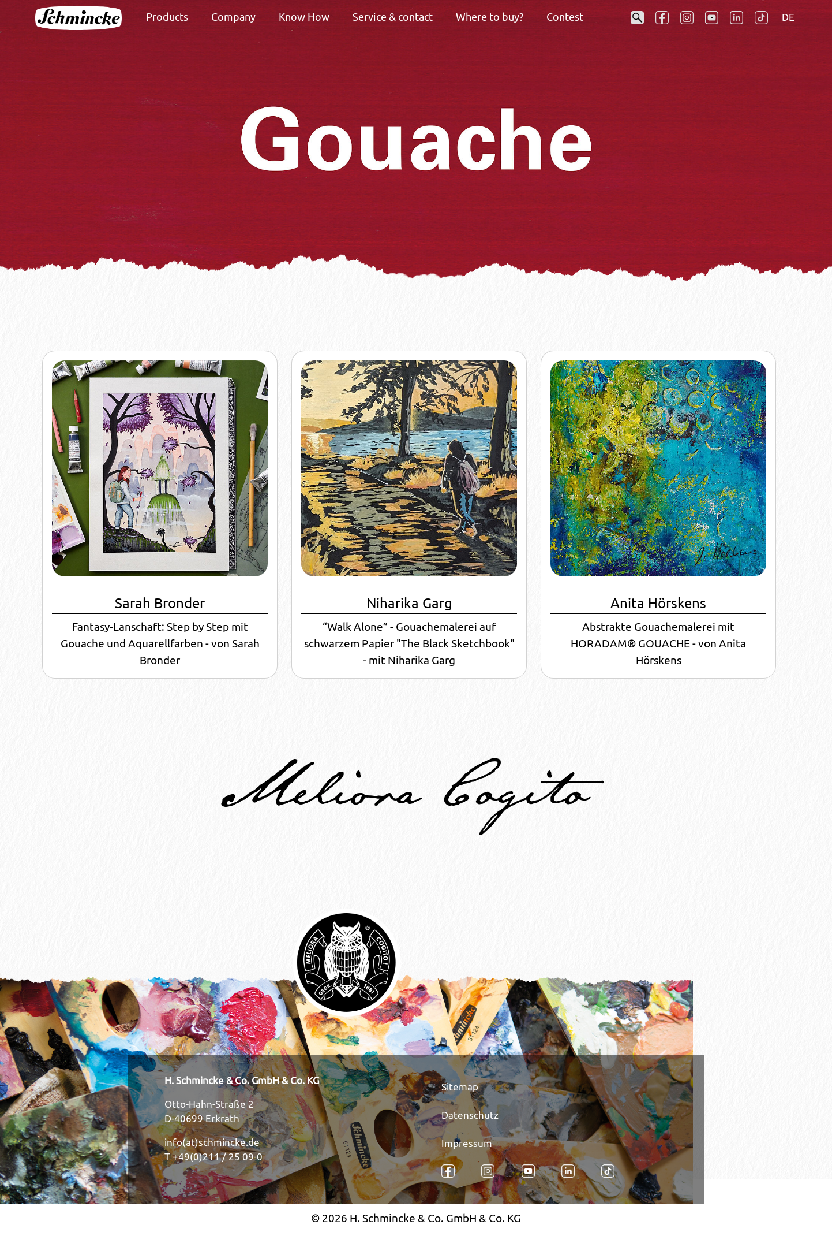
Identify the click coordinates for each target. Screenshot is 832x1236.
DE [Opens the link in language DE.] (788, 17)
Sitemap (459, 1087)
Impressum (466, 1143)
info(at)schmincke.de (212, 1142)
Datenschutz (470, 1115)
